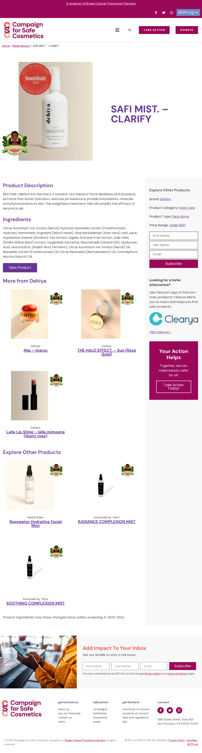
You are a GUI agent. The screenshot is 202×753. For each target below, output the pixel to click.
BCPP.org (192, 744)
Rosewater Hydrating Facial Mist (35, 523)
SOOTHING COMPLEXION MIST (35, 603)
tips (125, 721)
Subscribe (173, 263)
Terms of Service (177, 673)
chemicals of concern (136, 709)
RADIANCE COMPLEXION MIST (107, 521)
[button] (117, 30)
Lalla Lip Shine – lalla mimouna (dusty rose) (35, 433)
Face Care (187, 208)
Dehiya (165, 199)
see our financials (69, 713)
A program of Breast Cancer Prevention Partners (101, 3)
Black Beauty (21, 46)
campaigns (100, 709)
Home (6, 46)
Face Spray (180, 216)
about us (63, 709)
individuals (100, 713)
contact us (65, 717)
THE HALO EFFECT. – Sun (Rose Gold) (106, 352)
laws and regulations (136, 717)
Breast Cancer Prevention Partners (85, 740)
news (61, 721)
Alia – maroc (35, 350)
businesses (100, 717)
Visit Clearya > (160, 332)
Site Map (192, 740)
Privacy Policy (153, 673)
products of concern (136, 713)
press (96, 721)
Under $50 (177, 225)
